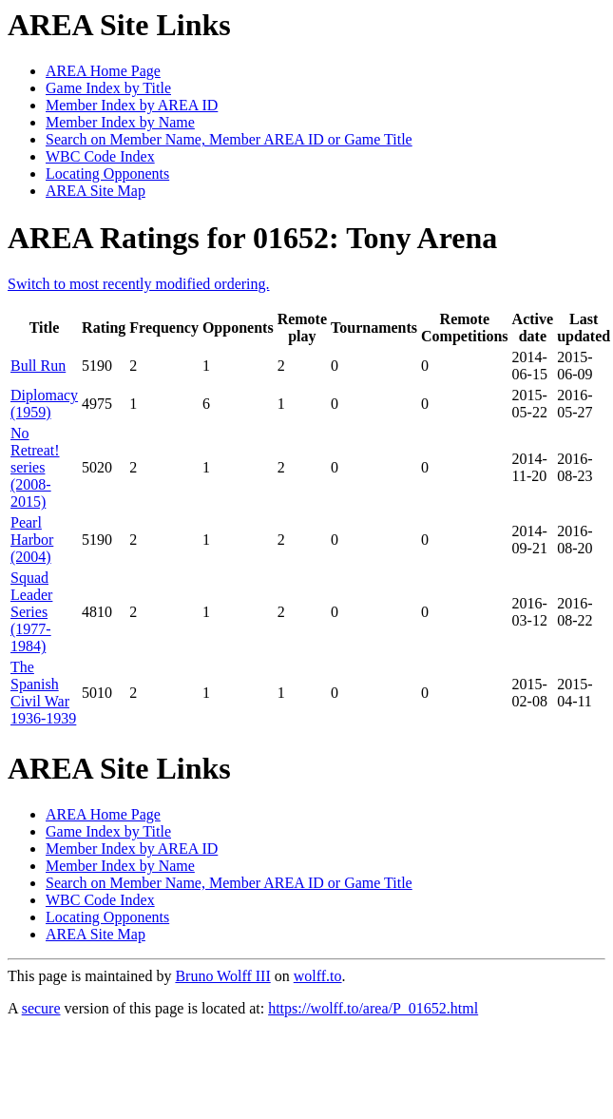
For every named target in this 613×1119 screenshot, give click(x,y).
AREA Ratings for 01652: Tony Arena (252, 238)
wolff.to (318, 976)
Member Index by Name (120, 122)
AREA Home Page (103, 71)
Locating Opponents (107, 173)
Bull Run (38, 365)
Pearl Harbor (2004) (31, 539)
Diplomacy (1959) (44, 403)
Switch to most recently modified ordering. (139, 284)
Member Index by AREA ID (132, 105)
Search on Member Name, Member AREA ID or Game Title (229, 139)
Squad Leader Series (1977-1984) (31, 611)
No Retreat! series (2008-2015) (35, 467)
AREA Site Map (95, 191)
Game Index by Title (108, 88)
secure (41, 1008)
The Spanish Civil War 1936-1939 (43, 692)
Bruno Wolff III (222, 976)
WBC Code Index (100, 156)
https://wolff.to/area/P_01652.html (373, 1008)
